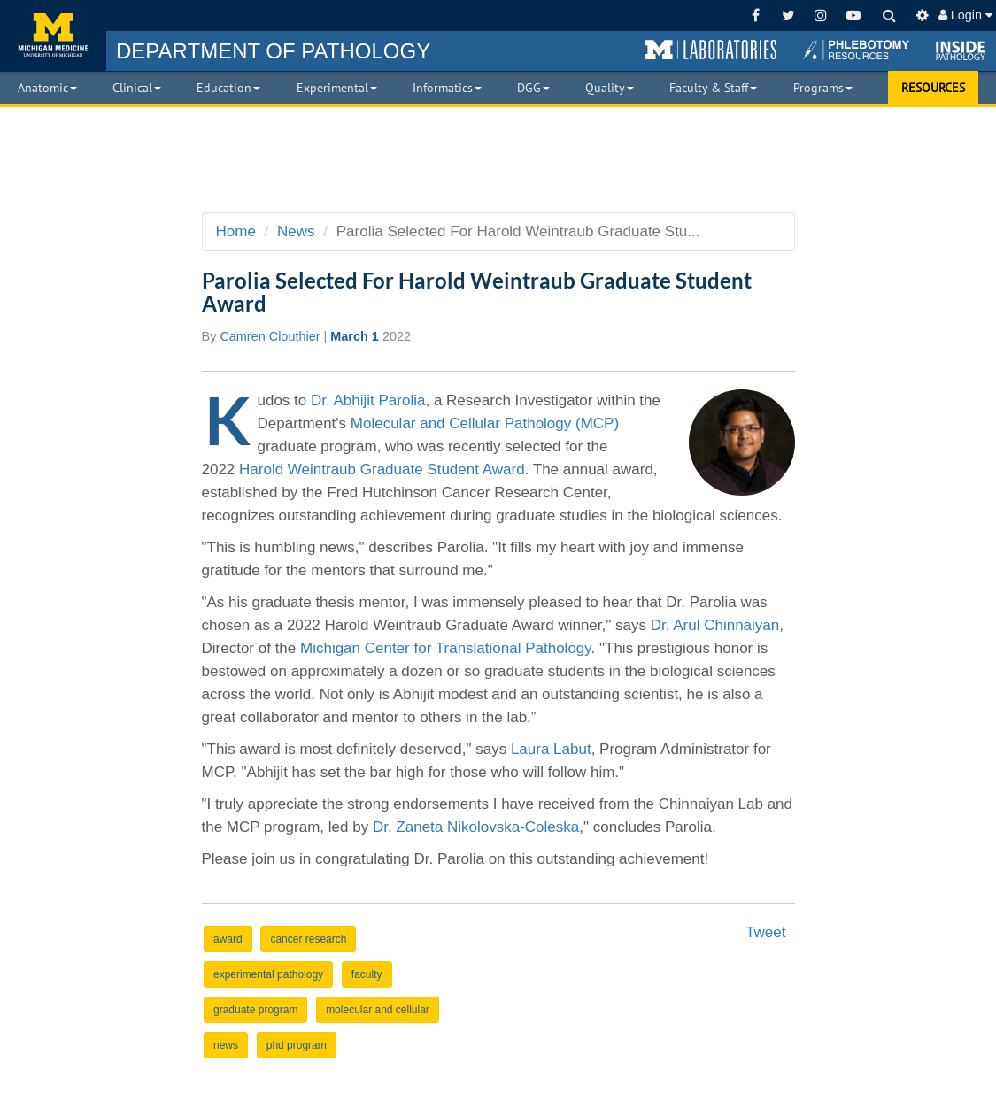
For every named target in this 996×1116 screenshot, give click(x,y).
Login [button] (965, 15)
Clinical (136, 88)
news (225, 1045)
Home (236, 231)
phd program (296, 1045)
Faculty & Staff (713, 88)
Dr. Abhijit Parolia (368, 400)
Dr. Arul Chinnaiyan (715, 625)
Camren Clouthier (270, 336)
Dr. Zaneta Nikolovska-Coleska (476, 827)
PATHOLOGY (273, 51)
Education (228, 88)
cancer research (308, 939)
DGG (533, 88)
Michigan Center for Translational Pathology (445, 648)
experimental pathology (268, 974)
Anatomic (47, 88)
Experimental (337, 88)
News (296, 231)
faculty (366, 974)
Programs (823, 88)
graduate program (255, 1010)
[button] (710, 50)
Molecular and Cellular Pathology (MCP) (485, 423)
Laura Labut (551, 749)
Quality (609, 88)
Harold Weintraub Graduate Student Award (382, 469)
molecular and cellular (377, 1010)
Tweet (765, 932)
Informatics (447, 88)
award (228, 939)
